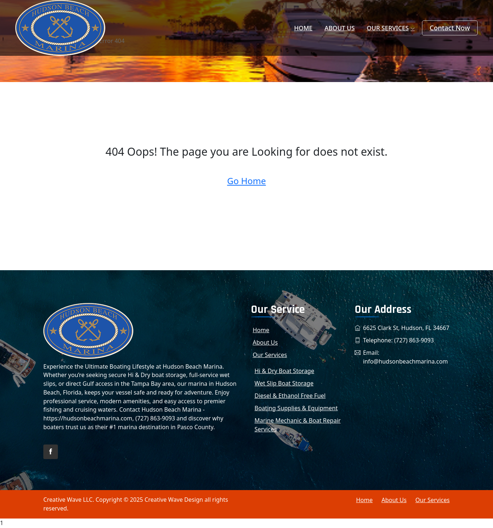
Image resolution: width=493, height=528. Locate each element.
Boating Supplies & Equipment (296, 408)
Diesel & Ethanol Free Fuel (290, 396)
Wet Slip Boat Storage (284, 383)
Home (311, 28)
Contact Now (450, 27)
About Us (344, 28)
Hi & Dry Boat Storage (284, 371)
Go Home (246, 181)
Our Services (389, 28)
